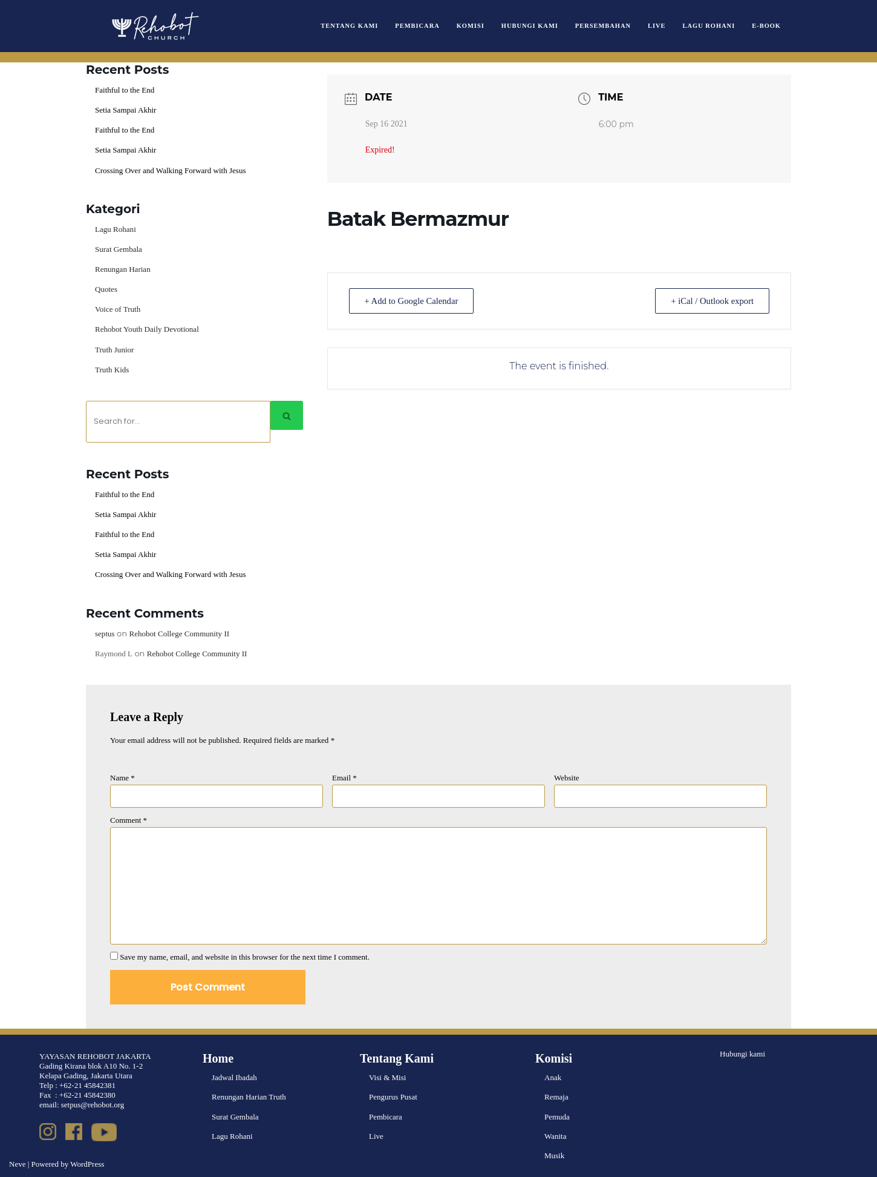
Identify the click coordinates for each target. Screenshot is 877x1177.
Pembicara (418, 25)
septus (105, 633)
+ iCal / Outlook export (709, 301)
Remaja (556, 1096)
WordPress (87, 1162)
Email (344, 777)
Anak (552, 1076)
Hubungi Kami (530, 25)
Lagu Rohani (709, 25)
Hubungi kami (742, 1053)
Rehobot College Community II (179, 633)
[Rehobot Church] (154, 26)
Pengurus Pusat (393, 1096)
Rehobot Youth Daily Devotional (146, 329)
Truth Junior (114, 349)
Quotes (106, 289)
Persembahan (603, 25)
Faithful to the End (124, 89)
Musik (554, 1154)
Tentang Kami (351, 25)
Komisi (471, 25)
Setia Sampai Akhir (125, 109)
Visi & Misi (387, 1076)
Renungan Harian (122, 269)
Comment (128, 819)
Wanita (555, 1134)
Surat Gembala (118, 249)
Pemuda (557, 1115)
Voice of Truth (117, 309)
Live (657, 25)
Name (122, 777)
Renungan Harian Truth (249, 1096)
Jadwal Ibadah (234, 1076)
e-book (766, 25)
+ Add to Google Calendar (414, 301)
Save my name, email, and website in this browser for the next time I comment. (245, 955)
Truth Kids (112, 369)
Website (566, 777)
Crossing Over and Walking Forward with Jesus (170, 169)
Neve (17, 1162)
